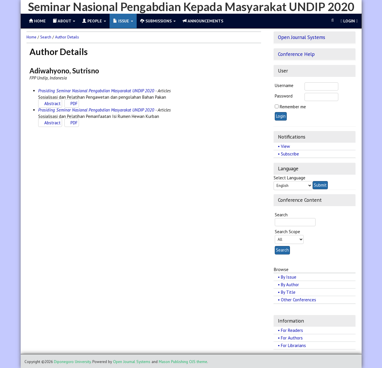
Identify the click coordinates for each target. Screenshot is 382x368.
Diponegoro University (72, 361)
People (94, 21)
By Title (288, 292)
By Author (290, 284)
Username (284, 85)
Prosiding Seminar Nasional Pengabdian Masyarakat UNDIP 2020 (96, 90)
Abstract (52, 103)
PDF (74, 103)
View (285, 146)
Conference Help (296, 54)
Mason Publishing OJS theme (183, 361)
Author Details (67, 37)
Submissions (158, 21)
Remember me (293, 106)
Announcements (203, 21)
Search (45, 37)
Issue (123, 21)
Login (349, 21)
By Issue (288, 277)
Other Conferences (298, 299)
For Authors (292, 338)
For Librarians (293, 345)
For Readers (292, 330)
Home (31, 37)
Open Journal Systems (301, 37)
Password (284, 96)
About (64, 21)
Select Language (289, 178)
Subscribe (290, 154)
